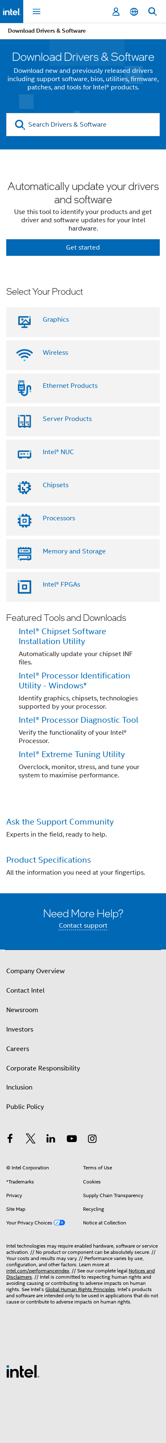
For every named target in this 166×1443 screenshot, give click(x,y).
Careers (17, 1049)
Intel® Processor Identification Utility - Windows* (74, 681)
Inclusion (19, 1087)
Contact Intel (25, 990)
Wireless (55, 353)
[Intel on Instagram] (92, 1140)
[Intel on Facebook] (10, 1140)
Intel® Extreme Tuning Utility (72, 754)
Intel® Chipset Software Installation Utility (62, 636)
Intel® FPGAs (61, 584)
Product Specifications (48, 860)
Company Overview (35, 971)
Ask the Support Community (60, 822)
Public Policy (25, 1107)
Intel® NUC (58, 452)
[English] (134, 11)
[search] (20, 125)
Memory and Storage (74, 551)
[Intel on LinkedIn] (51, 1140)
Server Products (67, 419)
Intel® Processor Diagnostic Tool (79, 720)
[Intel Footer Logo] (22, 1371)
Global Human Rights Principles (80, 1289)
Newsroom (22, 1010)
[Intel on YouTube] (72, 1140)
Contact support (83, 925)
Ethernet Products (70, 386)
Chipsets (55, 485)
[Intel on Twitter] (31, 1140)
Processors (59, 518)
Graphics (56, 319)
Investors (19, 1029)
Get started (83, 247)
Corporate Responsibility (43, 1068)
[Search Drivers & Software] (83, 124)
